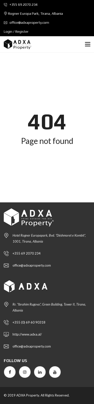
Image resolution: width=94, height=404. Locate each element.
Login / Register (16, 31)
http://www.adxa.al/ (27, 334)
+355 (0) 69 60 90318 (29, 322)
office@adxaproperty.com (26, 22)
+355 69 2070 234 (21, 4)
